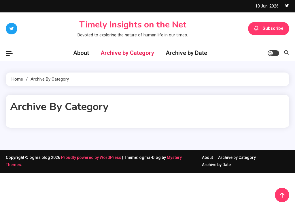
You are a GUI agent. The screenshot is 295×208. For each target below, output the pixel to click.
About (81, 52)
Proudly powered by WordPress (91, 157)
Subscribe (268, 28)
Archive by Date (186, 52)
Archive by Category (127, 52)
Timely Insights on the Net (132, 25)
